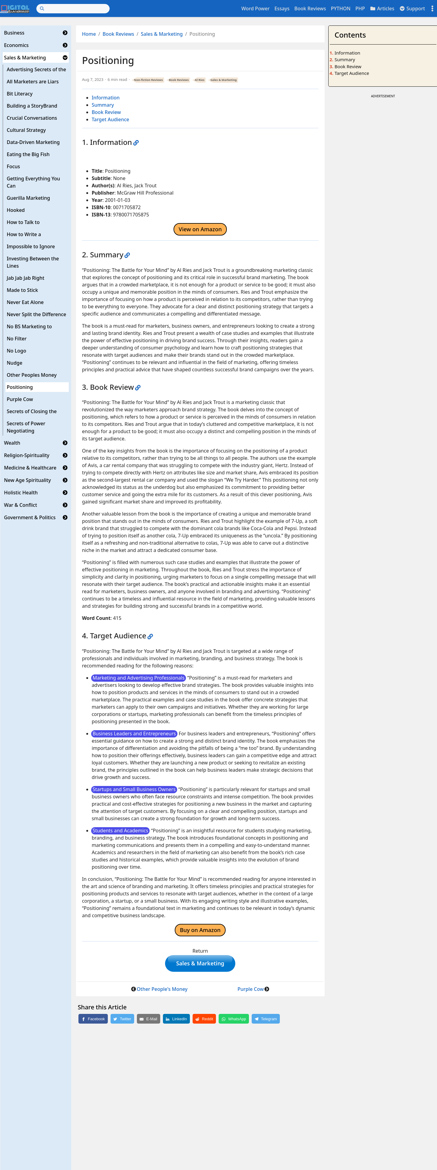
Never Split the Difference (36, 314)
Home (89, 34)
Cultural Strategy (26, 130)
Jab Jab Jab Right (25, 278)
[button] (65, 32)
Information (106, 97)
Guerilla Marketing (28, 198)
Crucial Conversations (32, 118)
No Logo (16, 350)
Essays (282, 8)
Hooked (16, 210)
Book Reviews (310, 8)
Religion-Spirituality (26, 455)
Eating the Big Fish (28, 154)
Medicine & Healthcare (30, 467)
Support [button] (412, 8)
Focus (13, 166)
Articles (382, 8)
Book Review (106, 112)
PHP (360, 8)
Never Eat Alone (25, 302)
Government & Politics (29, 517)
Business (14, 32)
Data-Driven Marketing (33, 142)
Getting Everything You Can (33, 182)
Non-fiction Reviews (148, 80)
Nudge (14, 362)
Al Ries (199, 80)
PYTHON (340, 8)
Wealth (12, 443)
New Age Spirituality (27, 480)
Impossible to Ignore (31, 246)
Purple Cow (20, 399)
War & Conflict (20, 505)
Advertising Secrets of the (36, 69)
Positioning (20, 387)
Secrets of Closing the (32, 411)
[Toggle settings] (432, 8)
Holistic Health (21, 492)
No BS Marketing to (29, 326)
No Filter (17, 338)
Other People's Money (162, 990)
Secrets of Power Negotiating (26, 427)
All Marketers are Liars (33, 81)
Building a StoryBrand (32, 105)
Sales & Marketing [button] (200, 964)
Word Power (255, 8)
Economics (16, 45)
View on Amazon (200, 229)
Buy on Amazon (200, 930)
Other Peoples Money (32, 375)
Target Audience (110, 119)
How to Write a (24, 234)
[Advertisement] (383, 142)
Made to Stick (22, 290)
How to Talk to (23, 222)
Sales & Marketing (25, 57)
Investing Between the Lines (33, 262)
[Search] (73, 8)
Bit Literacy (19, 93)
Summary (103, 105)
